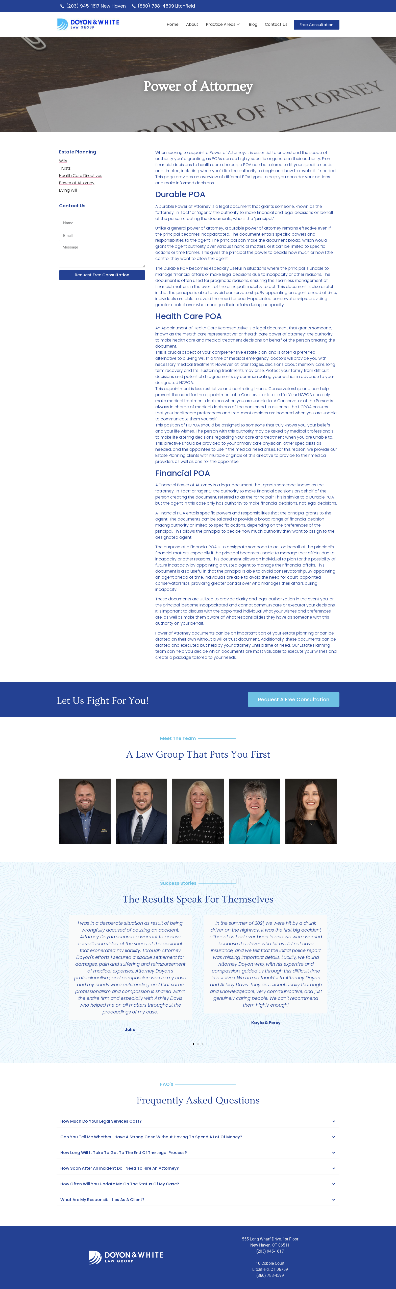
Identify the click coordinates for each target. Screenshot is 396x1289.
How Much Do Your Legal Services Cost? (101, 1121)
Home (173, 24)
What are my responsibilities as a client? (102, 1200)
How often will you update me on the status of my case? (119, 1184)
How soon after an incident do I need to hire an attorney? (119, 1168)
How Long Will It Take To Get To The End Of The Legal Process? (123, 1153)
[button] (61, 973)
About (192, 24)
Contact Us (276, 24)
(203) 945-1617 (270, 1251)
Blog (253, 24)
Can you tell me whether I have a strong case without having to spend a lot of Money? (151, 1137)
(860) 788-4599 (270, 1275)
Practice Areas (223, 24)
